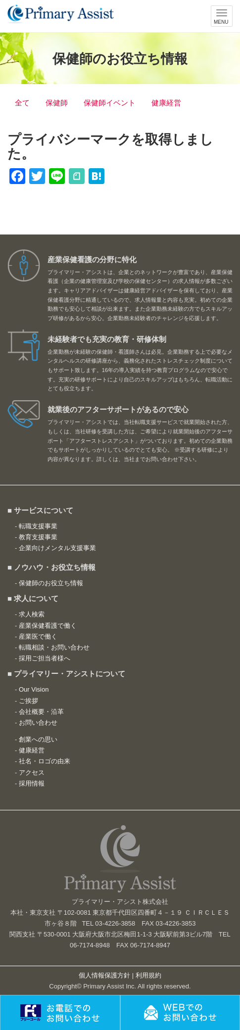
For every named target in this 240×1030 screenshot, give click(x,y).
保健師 (57, 102)
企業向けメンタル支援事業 (57, 548)
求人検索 (32, 614)
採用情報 (32, 783)
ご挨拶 (28, 700)
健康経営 (166, 102)
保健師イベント (110, 102)
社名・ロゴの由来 (44, 761)
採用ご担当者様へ (44, 658)
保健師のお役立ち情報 (51, 583)
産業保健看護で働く (48, 625)
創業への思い (38, 739)
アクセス (32, 772)
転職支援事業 (38, 526)
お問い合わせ (38, 722)
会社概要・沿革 (41, 711)
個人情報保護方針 (104, 975)
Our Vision (33, 689)
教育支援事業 (38, 537)
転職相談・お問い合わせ (54, 647)
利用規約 (148, 975)
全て (22, 102)
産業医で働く (38, 636)
